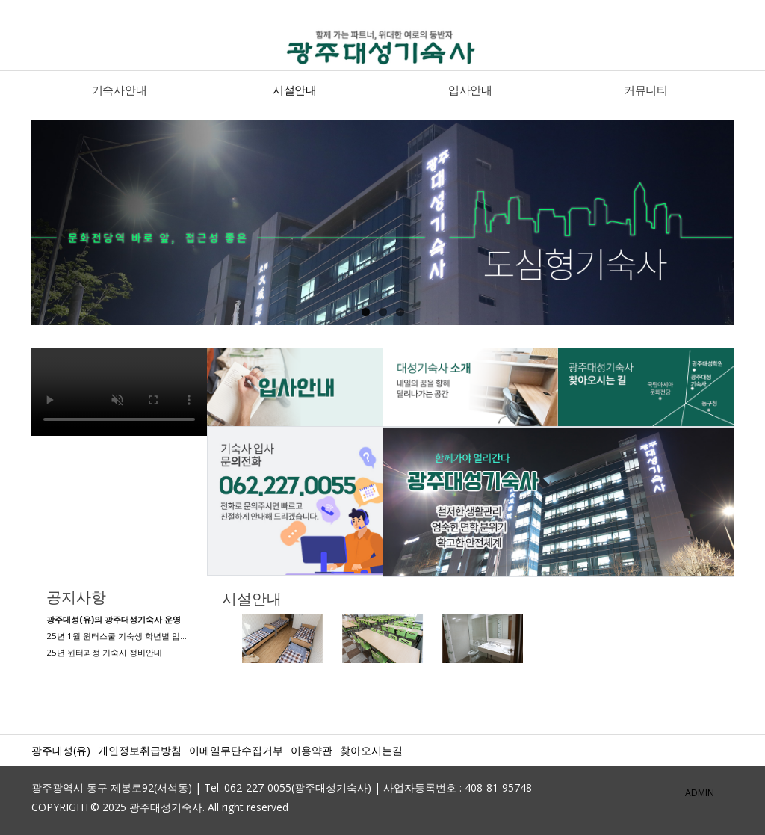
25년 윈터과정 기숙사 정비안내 (104, 652)
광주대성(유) (60, 750)
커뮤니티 (646, 89)
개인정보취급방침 (140, 750)
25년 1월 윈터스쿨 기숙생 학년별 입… (116, 635)
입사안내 (470, 89)
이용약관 (311, 750)
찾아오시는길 (371, 750)
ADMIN (699, 792)
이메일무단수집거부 (236, 750)
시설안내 (295, 89)
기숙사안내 (119, 89)
